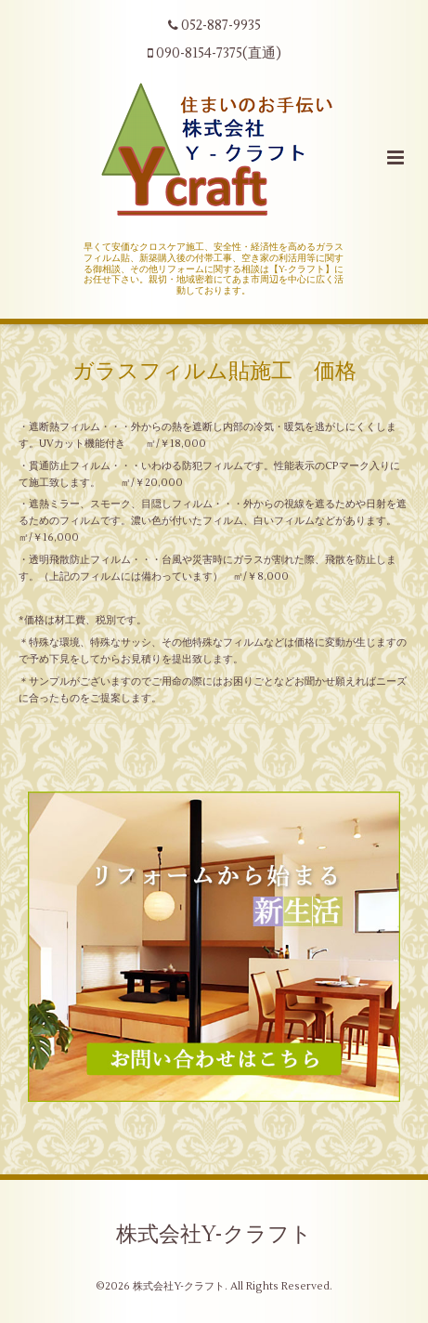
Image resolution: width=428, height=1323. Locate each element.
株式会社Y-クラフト (214, 1234)
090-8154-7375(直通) (214, 53)
